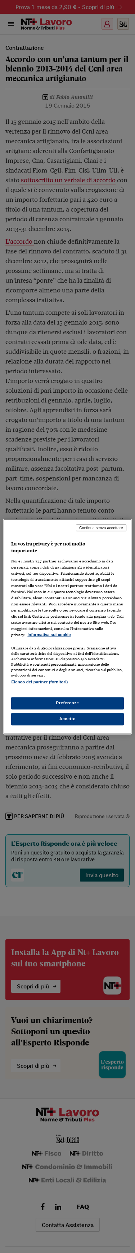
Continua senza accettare (101, 528)
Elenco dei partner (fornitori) (39, 682)
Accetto (67, 719)
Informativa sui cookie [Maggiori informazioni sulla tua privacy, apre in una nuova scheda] (49, 635)
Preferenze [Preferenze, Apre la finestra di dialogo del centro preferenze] (67, 703)
